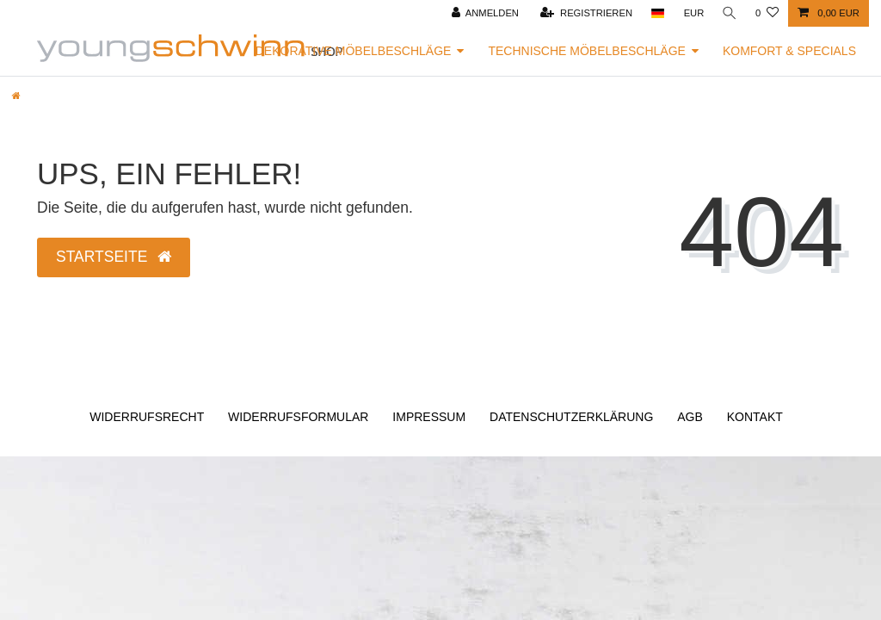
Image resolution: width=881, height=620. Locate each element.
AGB (690, 417)
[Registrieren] (584, 13)
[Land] (655, 13)
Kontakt (755, 417)
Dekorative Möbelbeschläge (354, 51)
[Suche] (729, 13)
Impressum (428, 417)
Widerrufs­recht (146, 417)
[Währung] (692, 13)
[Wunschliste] (767, 13)
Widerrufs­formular (298, 417)
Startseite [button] (113, 256)
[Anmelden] (483, 13)
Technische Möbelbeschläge (587, 51)
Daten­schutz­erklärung (571, 417)
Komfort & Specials (789, 51)
